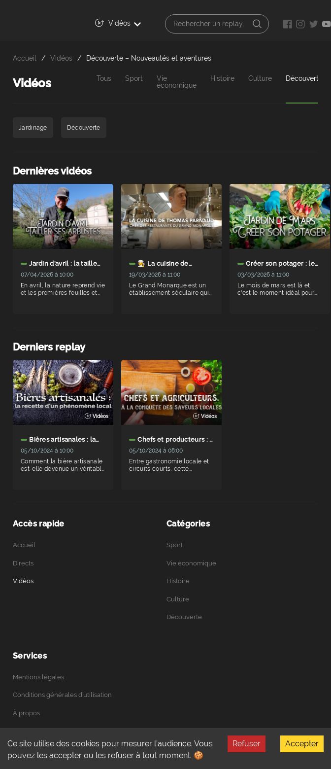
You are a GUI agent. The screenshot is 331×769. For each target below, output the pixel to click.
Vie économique (177, 82)
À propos (26, 713)
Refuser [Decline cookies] (246, 743)
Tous (104, 78)
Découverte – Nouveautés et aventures (148, 58)
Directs (23, 563)
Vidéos (118, 22)
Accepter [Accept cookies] (302, 743)
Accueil (24, 58)
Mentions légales (38, 677)
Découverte (184, 617)
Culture (260, 78)
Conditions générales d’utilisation (62, 695)
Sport (134, 78)
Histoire (222, 78)
